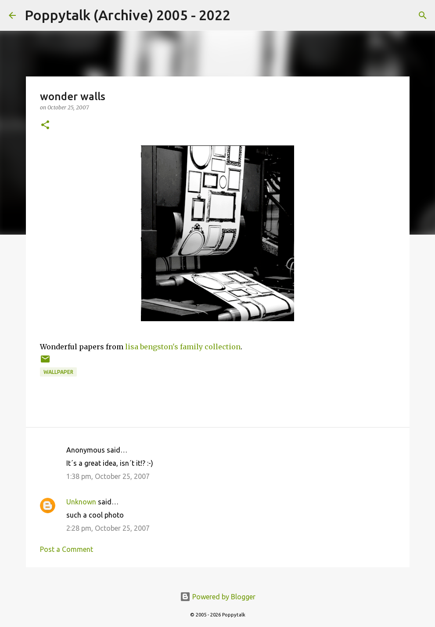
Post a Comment (66, 549)
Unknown (81, 502)
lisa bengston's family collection (183, 346)
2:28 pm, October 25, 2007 (108, 528)
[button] (45, 125)
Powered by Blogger (217, 597)
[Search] (242, 15)
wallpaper (58, 372)
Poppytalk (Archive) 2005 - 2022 (127, 15)
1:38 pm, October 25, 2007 (108, 476)
